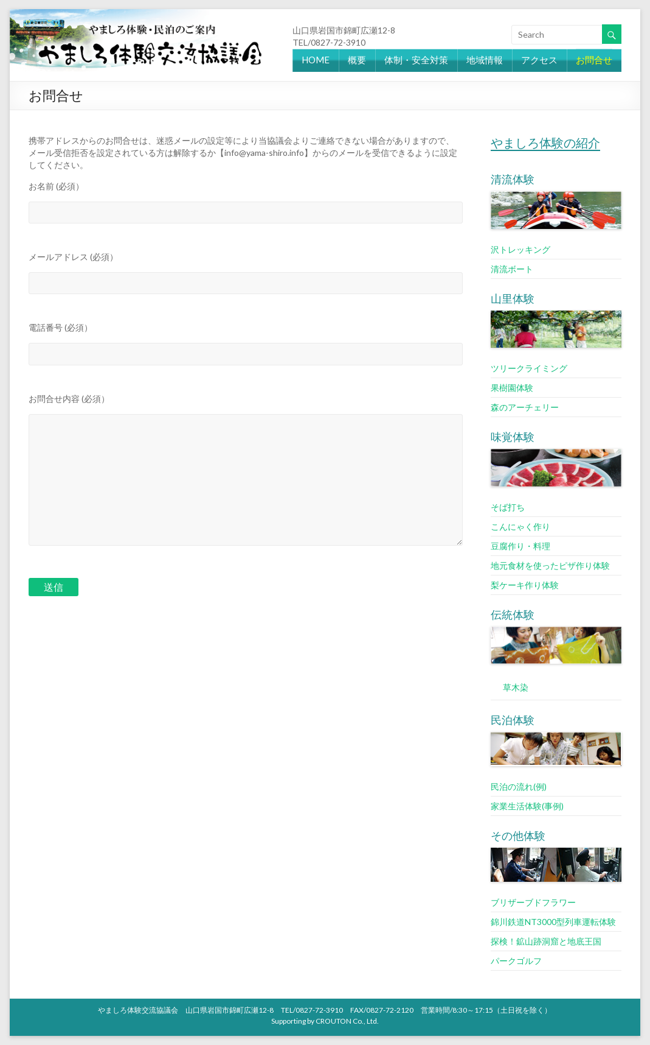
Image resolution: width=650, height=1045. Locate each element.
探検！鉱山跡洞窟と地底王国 (546, 941)
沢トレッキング (520, 249)
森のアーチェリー (525, 407)
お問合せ (594, 59)
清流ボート (512, 269)
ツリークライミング (529, 368)
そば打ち (508, 507)
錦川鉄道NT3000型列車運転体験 (553, 922)
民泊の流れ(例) (519, 786)
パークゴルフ (516, 960)
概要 (357, 59)
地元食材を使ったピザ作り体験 (550, 565)
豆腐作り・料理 (520, 546)
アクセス (539, 59)
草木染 (515, 687)
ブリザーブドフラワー (533, 902)
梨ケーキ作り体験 (525, 585)
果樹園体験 (512, 387)
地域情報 (484, 59)
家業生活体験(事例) (527, 806)
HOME (316, 59)
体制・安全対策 (416, 59)
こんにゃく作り (520, 526)
